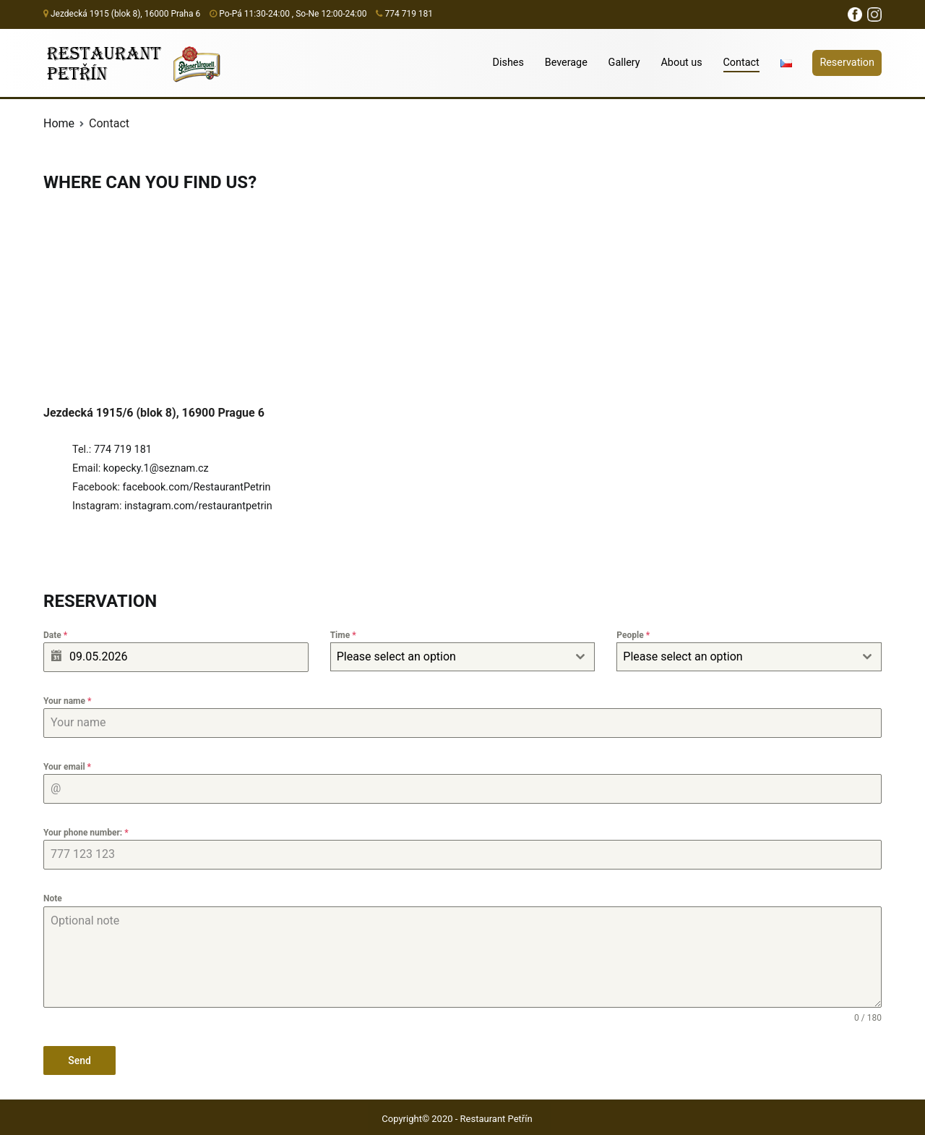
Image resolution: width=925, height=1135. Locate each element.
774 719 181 (123, 449)
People (633, 635)
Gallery (624, 62)
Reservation (846, 62)
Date (55, 635)
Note (52, 898)
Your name (67, 701)
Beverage (566, 62)
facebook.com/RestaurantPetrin (197, 487)
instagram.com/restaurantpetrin (198, 506)
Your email (67, 767)
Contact (741, 62)
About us (681, 62)
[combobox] (462, 656)
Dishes (508, 62)
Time (343, 635)
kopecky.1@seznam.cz (156, 468)
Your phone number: (86, 833)
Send (79, 1060)
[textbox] (449, 657)
